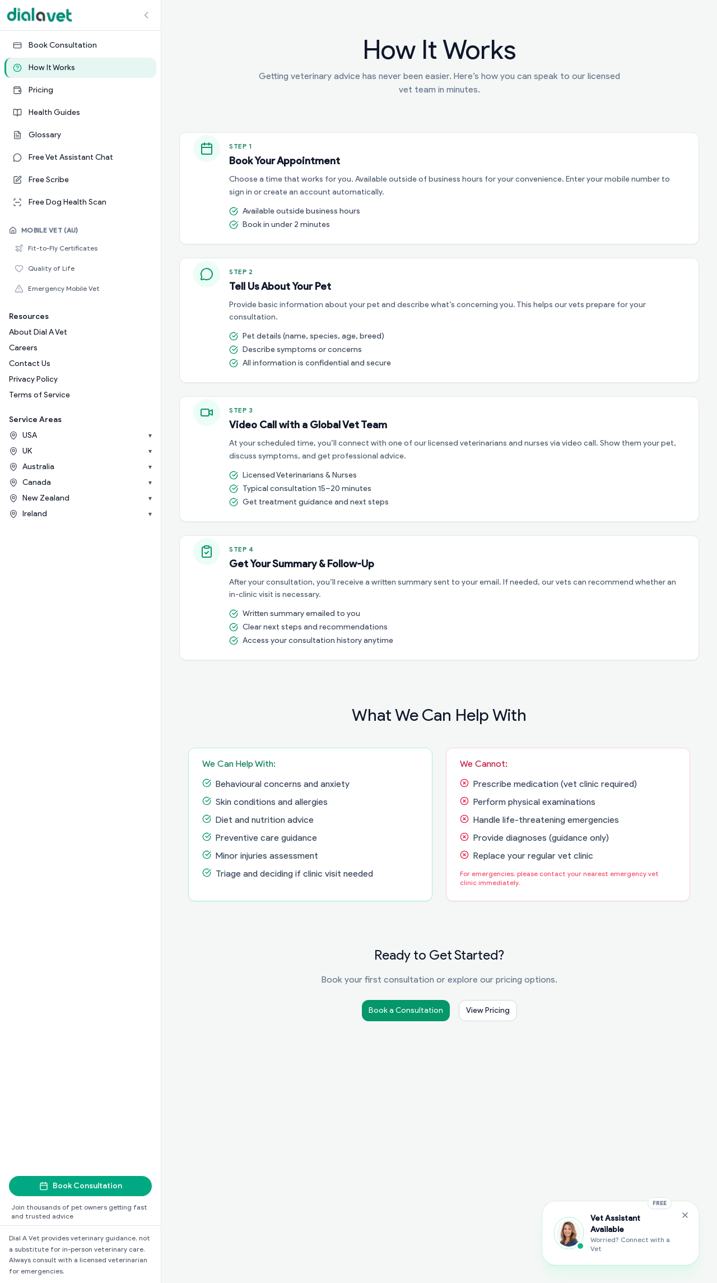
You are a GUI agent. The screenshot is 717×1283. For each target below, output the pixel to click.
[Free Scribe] (80, 180)
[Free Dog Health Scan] (80, 202)
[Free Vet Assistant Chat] (80, 157)
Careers (23, 348)
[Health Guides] (80, 113)
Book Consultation (80, 1186)
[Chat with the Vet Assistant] (621, 1233)
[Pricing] (80, 90)
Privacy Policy (33, 379)
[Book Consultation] (80, 45)
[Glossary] (80, 135)
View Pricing (488, 1010)
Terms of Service (39, 395)
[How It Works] (80, 68)
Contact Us (29, 363)
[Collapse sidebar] (146, 15)
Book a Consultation (406, 1010)
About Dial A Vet (38, 332)
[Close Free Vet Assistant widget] (685, 1215)
